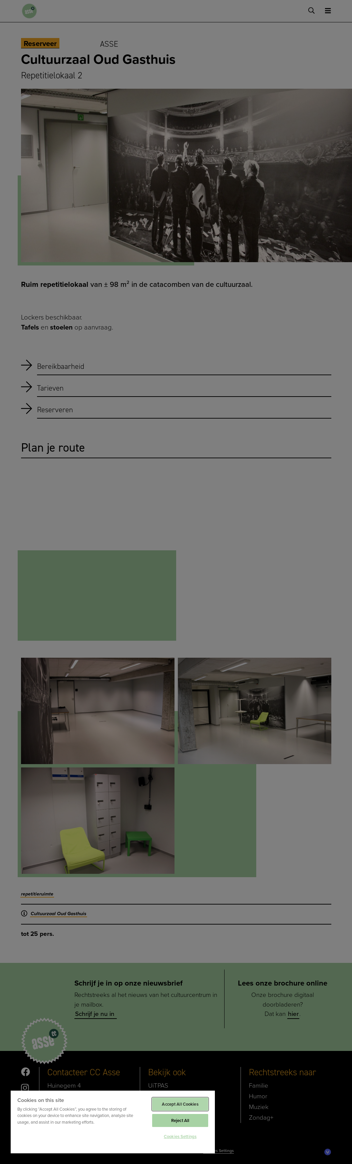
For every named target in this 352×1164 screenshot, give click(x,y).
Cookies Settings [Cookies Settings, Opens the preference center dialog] (180, 1136)
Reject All (180, 1120)
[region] (113, 1121)
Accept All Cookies (180, 1104)
